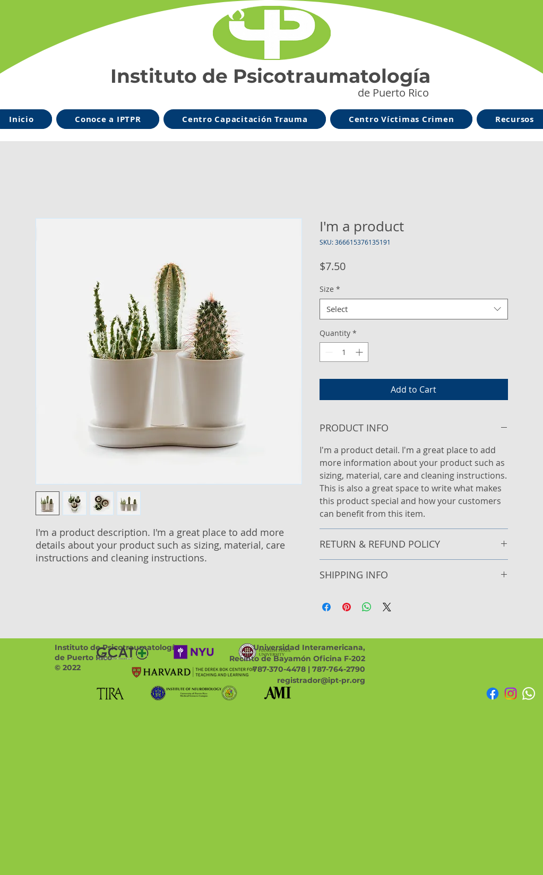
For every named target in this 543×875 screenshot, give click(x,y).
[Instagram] (511, 693)
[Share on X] (387, 607)
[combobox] (414, 309)
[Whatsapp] (529, 693)
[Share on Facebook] (326, 607)
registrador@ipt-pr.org (321, 680)
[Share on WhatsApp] (366, 607)
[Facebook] (493, 693)
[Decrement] (327, 352)
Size (330, 289)
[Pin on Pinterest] (346, 607)
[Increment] (360, 352)
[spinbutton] (344, 352)
